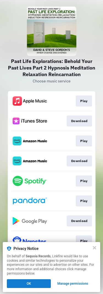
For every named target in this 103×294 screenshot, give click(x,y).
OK (29, 284)
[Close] (94, 247)
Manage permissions (72, 284)
